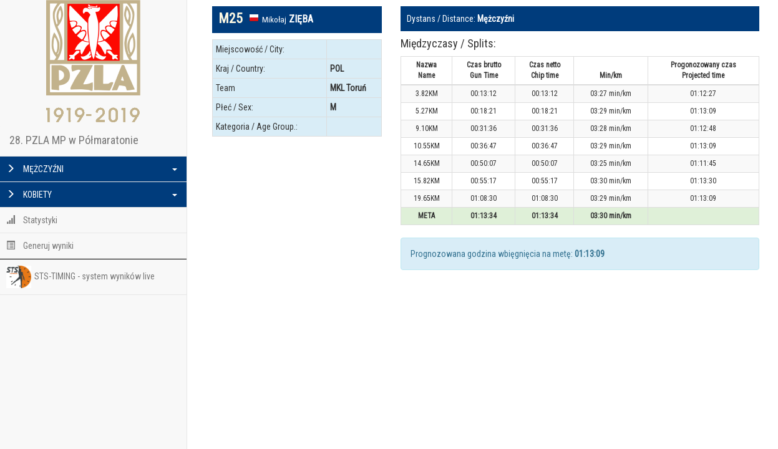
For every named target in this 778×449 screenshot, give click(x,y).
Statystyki (31, 220)
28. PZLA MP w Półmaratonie (74, 140)
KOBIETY (91, 195)
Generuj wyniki (40, 246)
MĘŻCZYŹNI (91, 169)
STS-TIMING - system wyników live (80, 277)
